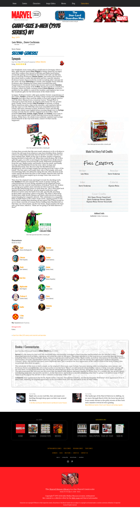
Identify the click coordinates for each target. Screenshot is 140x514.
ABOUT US (76, 458)
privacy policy (65, 462)
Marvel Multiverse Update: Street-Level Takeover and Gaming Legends (103, 405)
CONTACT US (84, 458)
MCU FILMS (67, 458)
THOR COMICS (89, 454)
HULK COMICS (67, 454)
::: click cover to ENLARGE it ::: (99, 116)
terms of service (73, 462)
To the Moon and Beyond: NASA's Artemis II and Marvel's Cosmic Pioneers (48, 403)
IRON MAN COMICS (78, 454)
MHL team (76, 503)
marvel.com (81, 462)
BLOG (61, 458)
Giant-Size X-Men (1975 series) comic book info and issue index (29, 335)
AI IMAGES (54, 458)
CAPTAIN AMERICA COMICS (54, 454)
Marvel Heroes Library (59, 494)
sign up (58, 462)
